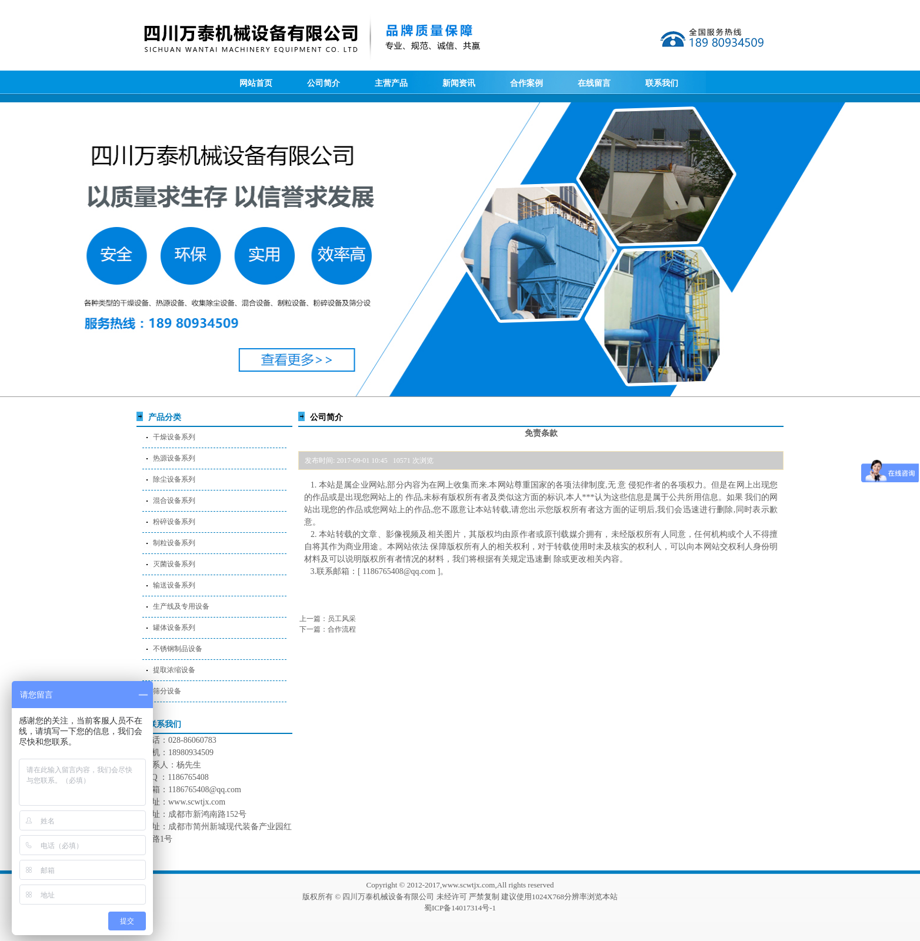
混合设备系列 (174, 500)
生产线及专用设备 (181, 606)
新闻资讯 (458, 83)
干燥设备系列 (174, 437)
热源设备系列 (174, 458)
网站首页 (255, 83)
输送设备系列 (174, 585)
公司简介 (323, 83)
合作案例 (526, 83)
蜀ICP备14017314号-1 (460, 907)
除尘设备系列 (174, 479)
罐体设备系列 (174, 627)
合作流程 (342, 629)
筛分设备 (167, 691)
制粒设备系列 (174, 543)
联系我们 (661, 83)
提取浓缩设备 (174, 670)
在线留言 (594, 83)
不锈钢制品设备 (177, 649)
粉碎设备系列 (174, 522)
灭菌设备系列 (174, 564)
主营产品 (391, 83)
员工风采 (342, 619)
